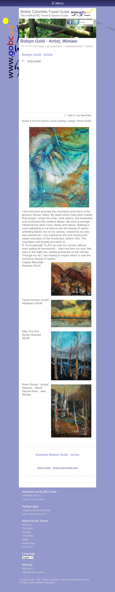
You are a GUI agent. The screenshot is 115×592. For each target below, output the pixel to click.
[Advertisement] (57, 88)
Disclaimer (28, 546)
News (25, 539)
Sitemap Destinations (33, 572)
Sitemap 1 (27, 568)
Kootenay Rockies (74, 46)
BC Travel (38, 46)
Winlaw (89, 46)
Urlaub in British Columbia (36, 510)
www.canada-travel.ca (34, 514)
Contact (26, 532)
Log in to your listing (33, 499)
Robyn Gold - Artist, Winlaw (48, 41)
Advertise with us (31, 495)
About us (27, 524)
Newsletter (28, 535)
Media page (28, 543)
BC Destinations (54, 46)
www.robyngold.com (65, 467)
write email (34, 61)
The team (27, 528)
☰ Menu (57, 3)
